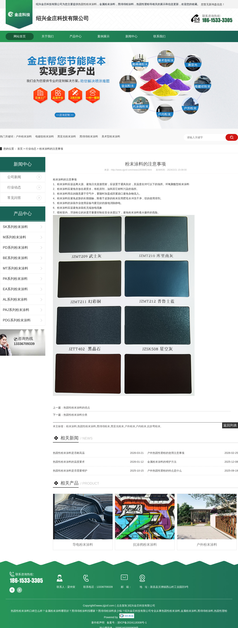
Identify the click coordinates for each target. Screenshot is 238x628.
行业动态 (31, 148)
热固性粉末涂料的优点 (76, 407)
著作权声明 (97, 622)
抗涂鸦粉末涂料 (145, 544)
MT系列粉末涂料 (15, 268)
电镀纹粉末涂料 (44, 136)
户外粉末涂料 (24, 136)
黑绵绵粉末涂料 (89, 136)
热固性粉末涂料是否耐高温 (69, 452)
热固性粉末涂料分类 (75, 414)
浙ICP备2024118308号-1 (132, 622)
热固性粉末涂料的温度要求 (69, 461)
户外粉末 (130, 426)
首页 (20, 148)
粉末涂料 (71, 426)
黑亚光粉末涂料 (66, 136)
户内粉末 (141, 426)
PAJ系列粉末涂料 (16, 310)
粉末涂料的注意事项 (51, 148)
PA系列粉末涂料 (15, 279)
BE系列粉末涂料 (15, 258)
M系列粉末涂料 (14, 237)
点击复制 (122, 605)
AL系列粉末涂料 (15, 299)
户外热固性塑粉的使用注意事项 (165, 452)
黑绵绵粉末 (103, 426)
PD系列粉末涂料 (15, 247)
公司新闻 (14, 177)
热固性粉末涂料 (87, 4)
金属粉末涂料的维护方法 (161, 461)
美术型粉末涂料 (111, 136)
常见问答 (14, 198)
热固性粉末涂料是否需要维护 (70, 470)
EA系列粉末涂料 (15, 289)
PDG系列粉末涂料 (17, 320)
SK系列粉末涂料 (15, 227)
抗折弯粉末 (153, 426)
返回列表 (230, 425)
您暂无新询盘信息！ (213, 4)
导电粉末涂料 (83, 544)
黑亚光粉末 (117, 426)
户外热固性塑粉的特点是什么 (164, 470)
